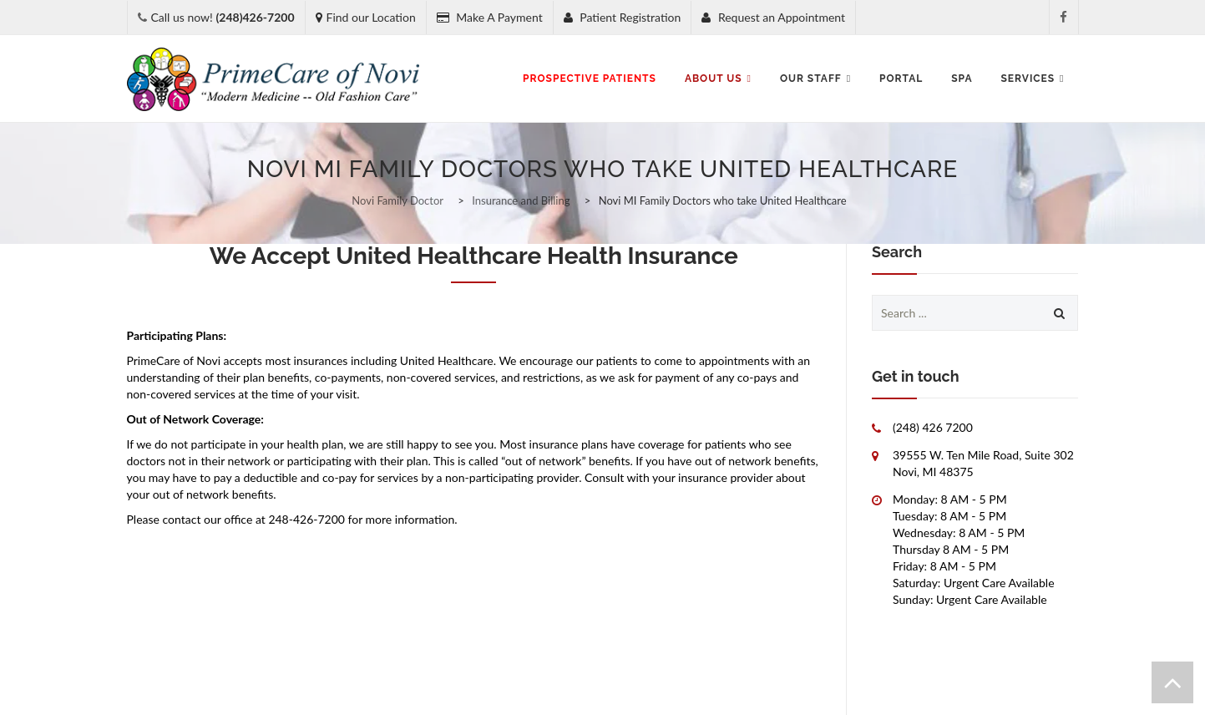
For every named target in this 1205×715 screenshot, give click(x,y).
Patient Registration (622, 17)
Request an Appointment (773, 17)
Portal (901, 78)
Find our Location (366, 17)
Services (1033, 79)
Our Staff (815, 79)
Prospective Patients (589, 78)
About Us (718, 79)
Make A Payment (490, 17)
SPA (961, 78)
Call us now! (223, 17)
